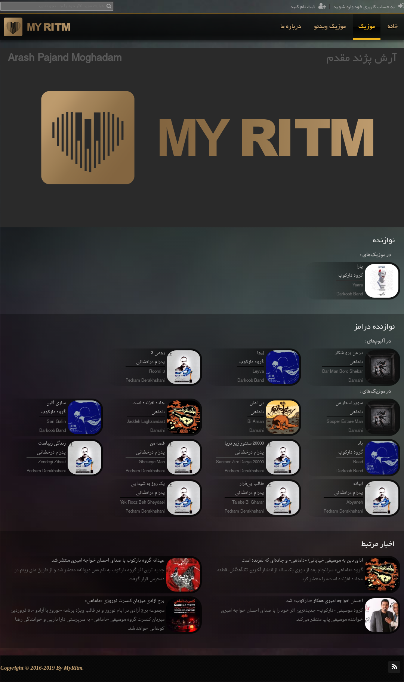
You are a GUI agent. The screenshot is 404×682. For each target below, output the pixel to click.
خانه (393, 27)
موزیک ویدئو (330, 27)
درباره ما (290, 27)
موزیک (366, 27)
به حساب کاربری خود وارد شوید (368, 7)
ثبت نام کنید (308, 7)
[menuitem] (392, 27)
